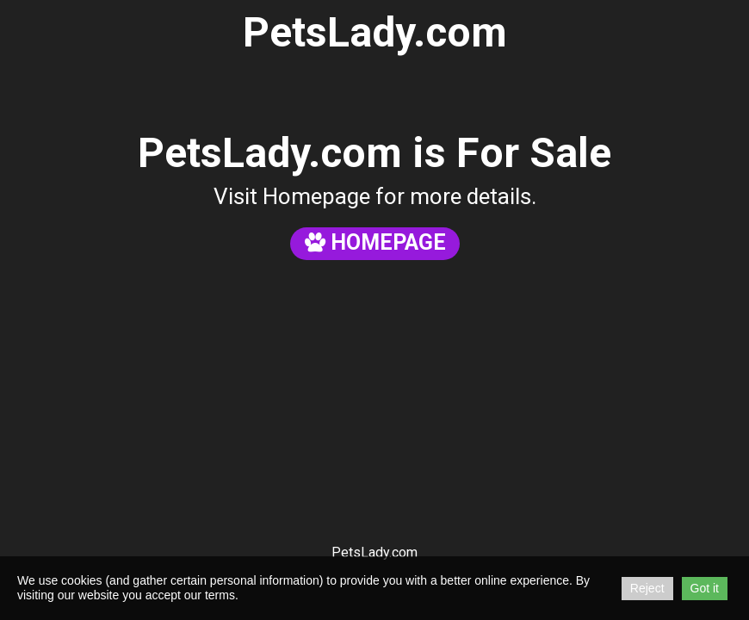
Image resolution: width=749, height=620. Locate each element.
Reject (647, 588)
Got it (704, 588)
